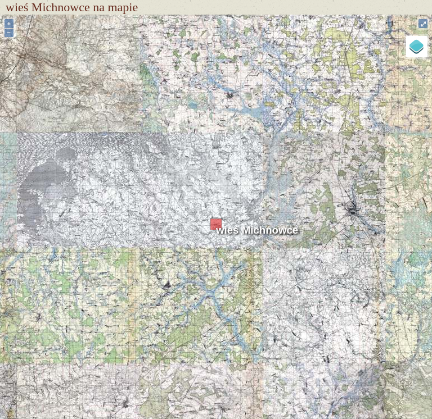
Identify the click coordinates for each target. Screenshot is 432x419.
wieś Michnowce (257, 230)
